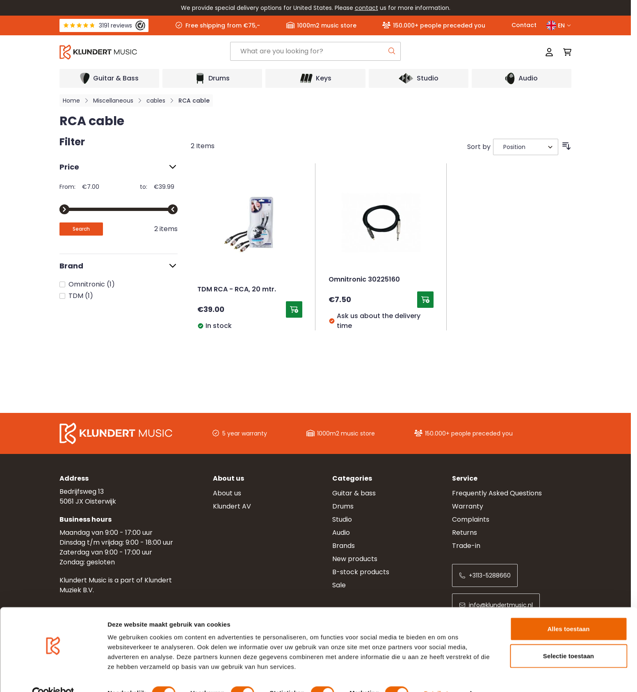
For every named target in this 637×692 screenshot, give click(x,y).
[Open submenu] (109, 78)
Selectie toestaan (568, 638)
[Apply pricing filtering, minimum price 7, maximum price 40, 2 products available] (81, 229)
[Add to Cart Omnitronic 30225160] (425, 299)
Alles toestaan (568, 611)
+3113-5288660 (485, 575)
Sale (339, 585)
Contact (524, 25)
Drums (343, 506)
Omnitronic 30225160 (364, 280)
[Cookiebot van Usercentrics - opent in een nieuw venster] (53, 676)
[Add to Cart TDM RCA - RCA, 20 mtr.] (294, 309)
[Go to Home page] (144, 52)
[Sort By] (525, 147)
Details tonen (443, 675)
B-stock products (360, 572)
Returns (464, 532)
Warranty (467, 506)
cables (155, 100)
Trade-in (466, 545)
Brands (343, 545)
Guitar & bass (354, 493)
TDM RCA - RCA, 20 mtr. (236, 290)
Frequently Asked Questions (497, 493)
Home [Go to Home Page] (71, 100)
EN (558, 25)
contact (366, 8)
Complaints (470, 519)
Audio (341, 532)
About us (227, 493)
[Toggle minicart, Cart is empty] (564, 52)
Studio (342, 519)
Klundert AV (232, 506)
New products (354, 559)
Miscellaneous (113, 100)
